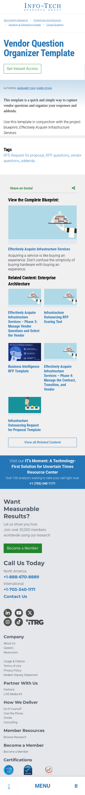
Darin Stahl (44, 88)
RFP (7, 155)
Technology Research (16, 20)
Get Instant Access (22, 68)
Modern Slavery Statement (21, 675)
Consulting (10, 722)
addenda (28, 161)
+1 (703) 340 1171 (42, 483)
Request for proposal (27, 155)
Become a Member (23, 548)
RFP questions (57, 155)
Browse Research (15, 737)
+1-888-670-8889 (21, 576)
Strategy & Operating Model (25, 24)
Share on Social (42, 188)
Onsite (8, 717)
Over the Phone (13, 713)
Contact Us (15, 596)
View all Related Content (42, 442)
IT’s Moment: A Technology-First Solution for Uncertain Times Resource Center (44, 466)
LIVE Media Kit (13, 694)
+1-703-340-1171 (19, 589)
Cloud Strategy (54, 24)
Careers (9, 648)
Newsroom (11, 652)
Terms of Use (12, 666)
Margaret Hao (26, 88)
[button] (42, 786)
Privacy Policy (12, 670)
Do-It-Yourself (12, 709)
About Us (9, 643)
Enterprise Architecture (47, 20)
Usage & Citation (14, 661)
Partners (9, 689)
